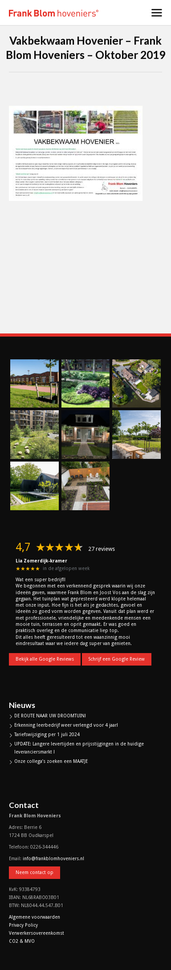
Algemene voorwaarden (34, 917)
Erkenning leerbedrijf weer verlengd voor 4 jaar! (66, 725)
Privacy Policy (23, 925)
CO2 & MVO (22, 941)
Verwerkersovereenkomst (36, 933)
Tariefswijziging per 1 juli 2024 (47, 734)
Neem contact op (34, 872)
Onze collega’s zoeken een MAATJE (51, 761)
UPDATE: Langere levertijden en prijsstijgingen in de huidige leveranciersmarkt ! (79, 747)
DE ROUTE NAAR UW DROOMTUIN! (50, 715)
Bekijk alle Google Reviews (45, 659)
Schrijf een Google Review (117, 659)
